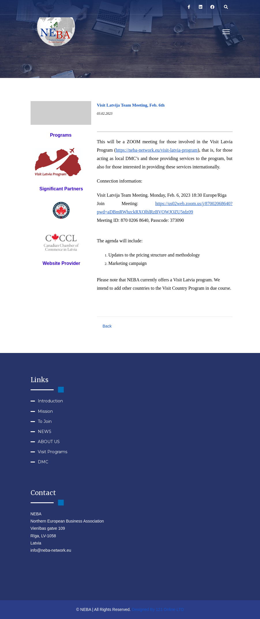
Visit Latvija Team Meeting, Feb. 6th (131, 105)
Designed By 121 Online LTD (158, 609)
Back (107, 326)
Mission (45, 411)
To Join (45, 421)
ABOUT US (49, 441)
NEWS (44, 431)
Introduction (50, 401)
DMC (43, 461)
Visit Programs (52, 451)
